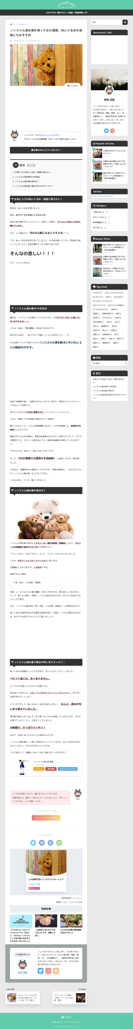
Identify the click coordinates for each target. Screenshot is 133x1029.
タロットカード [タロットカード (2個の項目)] (99, 305)
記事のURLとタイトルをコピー (46, 150)
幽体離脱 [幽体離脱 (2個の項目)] (105, 326)
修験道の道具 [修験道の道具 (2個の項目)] (107, 314)
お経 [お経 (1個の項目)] (108, 297)
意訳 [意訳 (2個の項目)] (114, 326)
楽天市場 (50, 769)
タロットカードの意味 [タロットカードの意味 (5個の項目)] (116, 305)
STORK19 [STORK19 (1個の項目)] (97, 293)
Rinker (42, 764)
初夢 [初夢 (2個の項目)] (118, 314)
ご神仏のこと (100, 212)
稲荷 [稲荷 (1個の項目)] (111, 339)
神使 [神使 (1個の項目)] (103, 339)
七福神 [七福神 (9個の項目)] (114, 309)
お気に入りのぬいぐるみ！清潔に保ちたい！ (33, 172)
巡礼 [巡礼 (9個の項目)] (95, 326)
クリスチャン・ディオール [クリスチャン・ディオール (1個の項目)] (102, 301)
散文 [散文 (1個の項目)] (105, 330)
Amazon (38, 769)
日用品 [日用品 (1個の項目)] (114, 330)
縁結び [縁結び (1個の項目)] (96, 343)
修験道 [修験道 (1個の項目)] (96, 314)
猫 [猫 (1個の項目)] (116, 334)
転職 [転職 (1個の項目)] (115, 343)
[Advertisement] (46, 108)
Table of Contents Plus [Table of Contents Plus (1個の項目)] (114, 293)
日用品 (79, 902)
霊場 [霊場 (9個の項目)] (95, 347)
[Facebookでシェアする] (42, 843)
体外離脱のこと (101, 222)
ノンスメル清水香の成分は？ (27, 181)
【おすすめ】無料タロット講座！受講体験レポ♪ (66, 12)
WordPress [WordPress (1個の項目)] (98, 297)
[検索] (125, 22)
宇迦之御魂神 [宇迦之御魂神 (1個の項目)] (98, 322)
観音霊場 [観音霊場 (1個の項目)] (106, 343)
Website (56, 975)
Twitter (40, 975)
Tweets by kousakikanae (102, 196)
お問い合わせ (57, 1022)
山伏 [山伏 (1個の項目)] (117, 322)
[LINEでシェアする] (59, 843)
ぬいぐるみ (69, 902)
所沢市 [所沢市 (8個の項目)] (96, 330)
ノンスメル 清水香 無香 (43, 761)
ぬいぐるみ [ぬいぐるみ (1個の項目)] (118, 297)
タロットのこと (101, 217)
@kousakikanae (47, 135)
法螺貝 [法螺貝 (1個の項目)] (96, 334)
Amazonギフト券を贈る (46, 817)
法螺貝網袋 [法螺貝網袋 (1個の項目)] (107, 334)
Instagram (48, 975)
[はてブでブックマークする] (50, 843)
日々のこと (77, 898)
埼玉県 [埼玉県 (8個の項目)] (96, 318)
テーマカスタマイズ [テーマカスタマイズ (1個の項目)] (100, 309)
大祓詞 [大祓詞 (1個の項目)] (118, 318)
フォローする (34, 884)
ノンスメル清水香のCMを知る (27, 177)
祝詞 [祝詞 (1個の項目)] (95, 339)
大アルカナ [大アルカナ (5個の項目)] (107, 318)
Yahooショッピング (67, 769)
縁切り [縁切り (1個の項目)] (120, 339)
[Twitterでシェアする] (33, 843)
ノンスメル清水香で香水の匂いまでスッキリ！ (34, 186)
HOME (66, 1017)
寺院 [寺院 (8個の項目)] (109, 322)
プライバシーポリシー (73, 1022)
